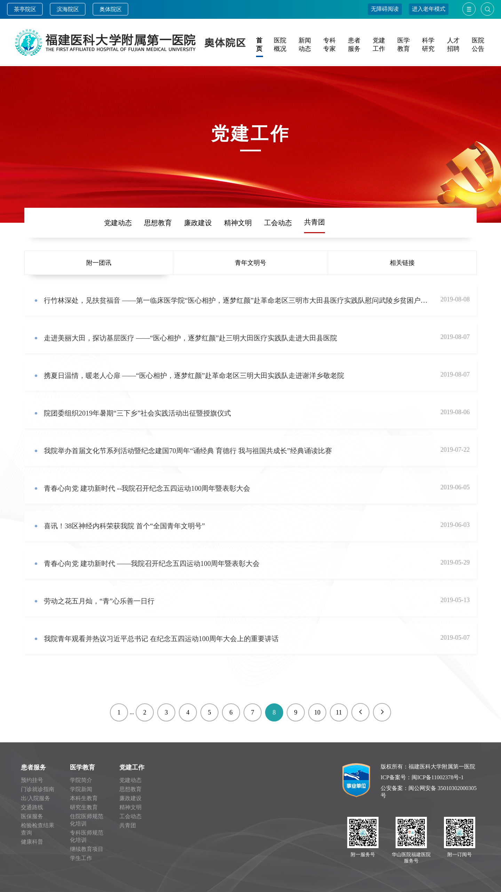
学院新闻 (81, 789)
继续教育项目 (86, 849)
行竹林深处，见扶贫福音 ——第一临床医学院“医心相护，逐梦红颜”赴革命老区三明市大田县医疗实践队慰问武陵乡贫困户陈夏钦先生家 (236, 300)
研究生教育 (84, 807)
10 (317, 712)
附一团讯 (98, 262)
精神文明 (238, 223)
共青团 (314, 222)
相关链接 (402, 262)
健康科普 (32, 842)
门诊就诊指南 (37, 789)
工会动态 (278, 223)
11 (339, 712)
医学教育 (82, 767)
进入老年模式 (428, 9)
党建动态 (118, 223)
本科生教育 (84, 798)
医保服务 (32, 816)
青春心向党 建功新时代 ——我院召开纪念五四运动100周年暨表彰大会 (152, 563)
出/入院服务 (35, 798)
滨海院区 (68, 9)
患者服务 (33, 767)
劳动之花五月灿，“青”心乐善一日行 (99, 601)
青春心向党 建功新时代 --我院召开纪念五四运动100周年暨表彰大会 (147, 488)
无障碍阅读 (385, 9)
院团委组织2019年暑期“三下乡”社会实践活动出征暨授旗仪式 (137, 413)
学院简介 (81, 780)
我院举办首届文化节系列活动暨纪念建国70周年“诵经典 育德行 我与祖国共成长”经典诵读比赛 (188, 451)
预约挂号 (32, 780)
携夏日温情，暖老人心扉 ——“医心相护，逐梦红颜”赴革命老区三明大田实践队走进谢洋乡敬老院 (194, 375)
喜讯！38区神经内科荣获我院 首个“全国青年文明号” (124, 526)
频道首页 (56, 222)
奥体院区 (111, 9)
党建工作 (131, 767)
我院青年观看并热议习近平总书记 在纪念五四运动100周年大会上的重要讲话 (161, 638)
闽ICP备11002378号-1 (438, 777)
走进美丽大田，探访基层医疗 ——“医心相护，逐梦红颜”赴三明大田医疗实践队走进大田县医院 (190, 338)
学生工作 (81, 858)
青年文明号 (250, 262)
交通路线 (32, 807)
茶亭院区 (25, 9)
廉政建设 (198, 223)
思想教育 (158, 223)
